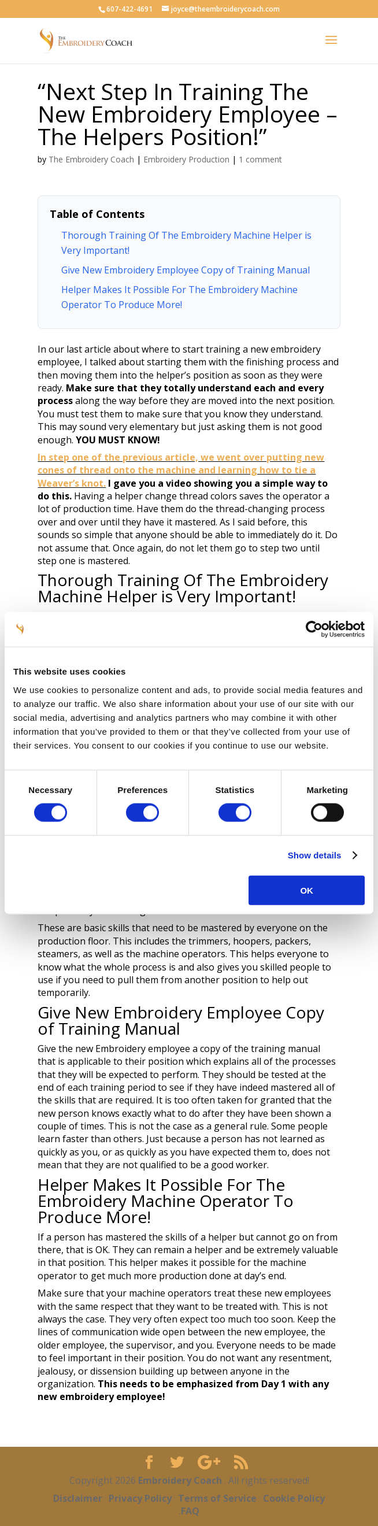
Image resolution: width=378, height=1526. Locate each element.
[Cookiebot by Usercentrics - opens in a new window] (314, 629)
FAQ (190, 1511)
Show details (315, 855)
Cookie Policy (294, 1498)
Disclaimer (77, 1498)
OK (306, 890)
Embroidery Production (186, 159)
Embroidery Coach (181, 1480)
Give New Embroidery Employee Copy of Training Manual (185, 270)
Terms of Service (217, 1498)
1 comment (260, 159)
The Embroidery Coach (91, 159)
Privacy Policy (140, 1498)
